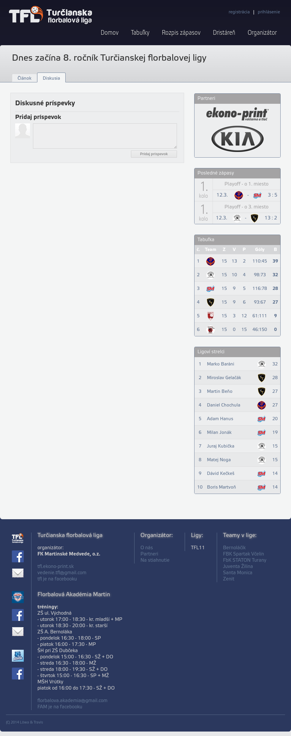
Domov (109, 33)
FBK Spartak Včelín (243, 554)
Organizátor (262, 33)
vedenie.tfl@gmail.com (61, 573)
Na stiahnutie (155, 560)
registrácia (239, 12)
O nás (146, 548)
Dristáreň (224, 33)
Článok (24, 78)
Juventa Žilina (238, 566)
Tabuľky (140, 33)
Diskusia (51, 78)
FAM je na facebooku (59, 707)
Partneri (149, 554)
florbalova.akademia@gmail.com (72, 701)
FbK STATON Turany (244, 560)
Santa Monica (237, 573)
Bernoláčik (234, 548)
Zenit (228, 579)
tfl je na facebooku (57, 579)
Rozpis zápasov (181, 33)
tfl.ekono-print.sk (55, 566)
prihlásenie (269, 12)
